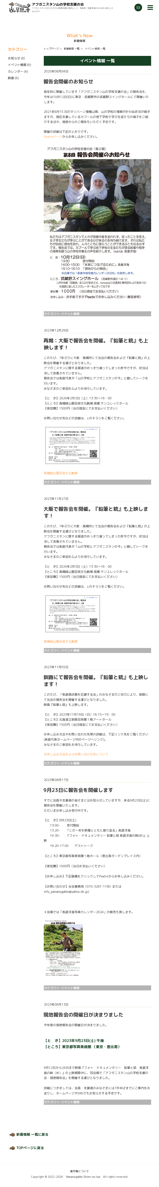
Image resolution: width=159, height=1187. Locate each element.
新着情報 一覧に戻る (32, 1134)
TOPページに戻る (30, 1147)
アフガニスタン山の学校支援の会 (58, 4)
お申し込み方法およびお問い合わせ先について (76, 754)
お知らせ (14, 58)
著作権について (79, 1171)
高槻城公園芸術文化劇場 (61, 473)
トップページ (51, 48)
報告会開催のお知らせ (68, 81)
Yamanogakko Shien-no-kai (83, 1177)
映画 (11, 78)
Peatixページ (53, 137)
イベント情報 (17, 65)
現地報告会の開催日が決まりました (83, 1014)
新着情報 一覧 (72, 48)
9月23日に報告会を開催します (78, 790)
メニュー (150, 7)
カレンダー (15, 71)
